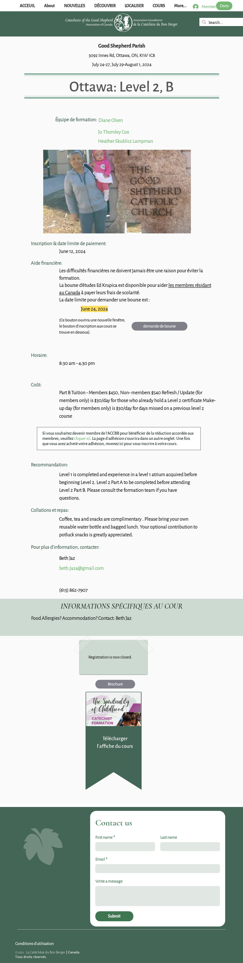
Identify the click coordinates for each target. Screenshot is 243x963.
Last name (168, 837)
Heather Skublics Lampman (125, 141)
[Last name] (188, 846)
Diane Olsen (110, 120)
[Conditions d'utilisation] (34, 944)
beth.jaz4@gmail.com (81, 568)
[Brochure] (115, 684)
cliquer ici (82, 438)
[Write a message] (157, 896)
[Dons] (224, 6)
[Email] (156, 868)
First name (105, 837)
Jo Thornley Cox (113, 132)
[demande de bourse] (159, 326)
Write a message (108, 881)
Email (101, 859)
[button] (75, 6)
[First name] (123, 846)
